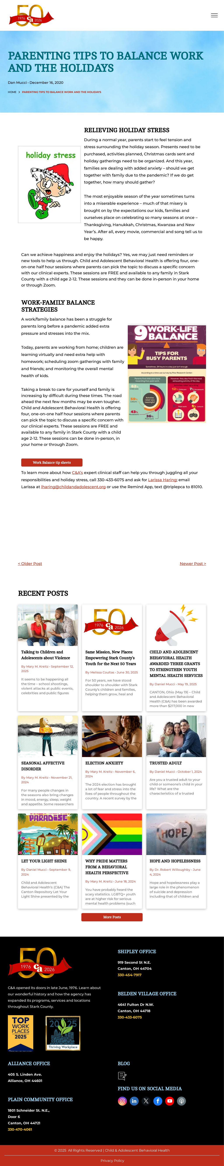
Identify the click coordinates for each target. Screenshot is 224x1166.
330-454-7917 (130, 975)
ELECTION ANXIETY (104, 763)
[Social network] (181, 1102)
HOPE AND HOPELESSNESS (175, 861)
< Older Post (30, 563)
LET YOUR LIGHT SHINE (43, 861)
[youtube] (169, 1102)
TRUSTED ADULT (166, 763)
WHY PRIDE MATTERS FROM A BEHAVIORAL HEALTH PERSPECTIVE (106, 867)
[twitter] (146, 1102)
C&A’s (77, 472)
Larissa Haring (162, 479)
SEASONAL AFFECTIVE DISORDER (42, 766)
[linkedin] (134, 1102)
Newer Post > (193, 563)
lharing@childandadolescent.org (73, 486)
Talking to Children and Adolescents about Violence (45, 655)
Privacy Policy (112, 1161)
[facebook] (157, 1102)
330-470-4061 (20, 1129)
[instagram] (122, 1102)
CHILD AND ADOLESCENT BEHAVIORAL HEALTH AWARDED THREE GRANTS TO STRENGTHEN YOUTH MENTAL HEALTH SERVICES (176, 664)
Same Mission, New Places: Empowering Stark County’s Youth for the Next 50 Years (110, 658)
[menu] (214, 15)
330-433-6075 (130, 1017)
